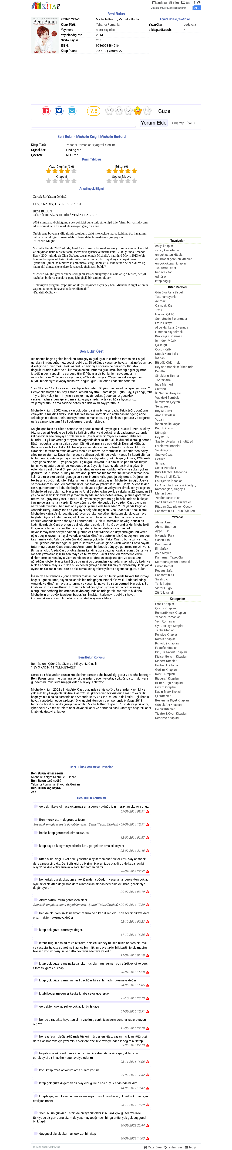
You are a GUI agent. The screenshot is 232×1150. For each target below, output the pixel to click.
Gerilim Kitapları (166, 669)
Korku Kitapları (165, 674)
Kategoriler (177, 599)
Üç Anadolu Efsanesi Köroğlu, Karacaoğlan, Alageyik (175, 487)
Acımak (160, 301)
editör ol (160, 276)
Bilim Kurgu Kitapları (169, 683)
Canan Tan (162, 540)
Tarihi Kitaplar (164, 630)
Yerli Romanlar (165, 621)
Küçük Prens (164, 428)
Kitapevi (61, 176)
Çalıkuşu (161, 345)
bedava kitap (164, 272)
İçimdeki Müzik (165, 340)
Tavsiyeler (177, 241)
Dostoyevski (163, 544)
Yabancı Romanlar (108, 24)
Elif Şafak (161, 548)
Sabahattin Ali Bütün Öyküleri (175, 511)
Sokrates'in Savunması (171, 318)
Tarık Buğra (163, 584)
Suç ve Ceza (164, 454)
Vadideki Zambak (167, 397)
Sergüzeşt (162, 406)
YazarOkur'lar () (61, 166)
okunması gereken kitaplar (173, 259)
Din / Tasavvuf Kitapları (171, 652)
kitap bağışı (163, 281)
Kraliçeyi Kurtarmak (168, 336)
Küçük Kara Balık (166, 354)
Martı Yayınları (105, 30)
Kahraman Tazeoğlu (169, 557)
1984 (158, 310)
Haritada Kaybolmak (169, 332)
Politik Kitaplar (165, 709)
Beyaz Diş (162, 437)
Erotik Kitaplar (164, 604)
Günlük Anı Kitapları (168, 705)
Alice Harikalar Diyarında (171, 327)
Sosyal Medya (121, 176)
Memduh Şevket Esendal (172, 562)
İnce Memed (164, 384)
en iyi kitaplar (164, 246)
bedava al (190, 24)
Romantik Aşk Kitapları (170, 612)
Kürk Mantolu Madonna (171, 472)
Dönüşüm (162, 432)
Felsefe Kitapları (166, 648)
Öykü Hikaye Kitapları (169, 626)
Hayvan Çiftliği (165, 314)
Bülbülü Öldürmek (167, 362)
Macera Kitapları (166, 661)
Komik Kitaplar (165, 639)
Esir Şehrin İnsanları (169, 481)
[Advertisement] (116, 78)
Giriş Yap (178, 123)
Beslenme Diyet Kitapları (172, 700)
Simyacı (160, 463)
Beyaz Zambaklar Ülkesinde (174, 367)
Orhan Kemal (164, 566)
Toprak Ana (163, 380)
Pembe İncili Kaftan (168, 476)
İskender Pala (164, 535)
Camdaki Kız (163, 305)
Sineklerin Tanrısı (167, 375)
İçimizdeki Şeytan (167, 402)
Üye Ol (191, 123)
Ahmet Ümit (163, 522)
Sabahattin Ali (164, 575)
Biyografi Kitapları (167, 678)
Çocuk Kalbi (163, 349)
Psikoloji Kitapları (167, 643)
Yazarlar (177, 517)
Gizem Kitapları (165, 687)
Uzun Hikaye (164, 323)
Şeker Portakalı (165, 468)
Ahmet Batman (165, 527)
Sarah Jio (161, 579)
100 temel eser (165, 268)
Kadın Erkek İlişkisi (168, 691)
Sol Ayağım (163, 450)
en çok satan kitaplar (169, 254)
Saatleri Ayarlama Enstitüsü (174, 441)
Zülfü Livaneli (164, 592)
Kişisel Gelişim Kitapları (171, 656)
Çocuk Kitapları (165, 608)
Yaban (159, 419)
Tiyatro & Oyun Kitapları (171, 713)
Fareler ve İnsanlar (167, 446)
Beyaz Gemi (163, 411)
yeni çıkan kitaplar (167, 250)
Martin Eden (163, 493)
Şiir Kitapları (163, 696)
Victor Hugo (163, 588)
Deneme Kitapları (167, 718)
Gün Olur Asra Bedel (169, 292)
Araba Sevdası (165, 415)
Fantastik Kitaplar (167, 665)
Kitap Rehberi (177, 287)
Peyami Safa (164, 570)
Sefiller (160, 459)
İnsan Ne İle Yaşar (167, 424)
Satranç (160, 389)
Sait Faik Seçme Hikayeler (173, 502)
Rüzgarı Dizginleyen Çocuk (173, 506)
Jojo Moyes (163, 553)
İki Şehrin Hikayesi (168, 393)
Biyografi (98, 145)
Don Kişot (161, 371)
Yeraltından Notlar (167, 498)
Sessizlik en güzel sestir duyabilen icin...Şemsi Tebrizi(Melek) (75, 824)
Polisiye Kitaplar (166, 634)
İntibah (160, 358)
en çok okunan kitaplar (170, 263)
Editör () (121, 166)
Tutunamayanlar (166, 297)
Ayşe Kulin (162, 531)
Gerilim (110, 145)
